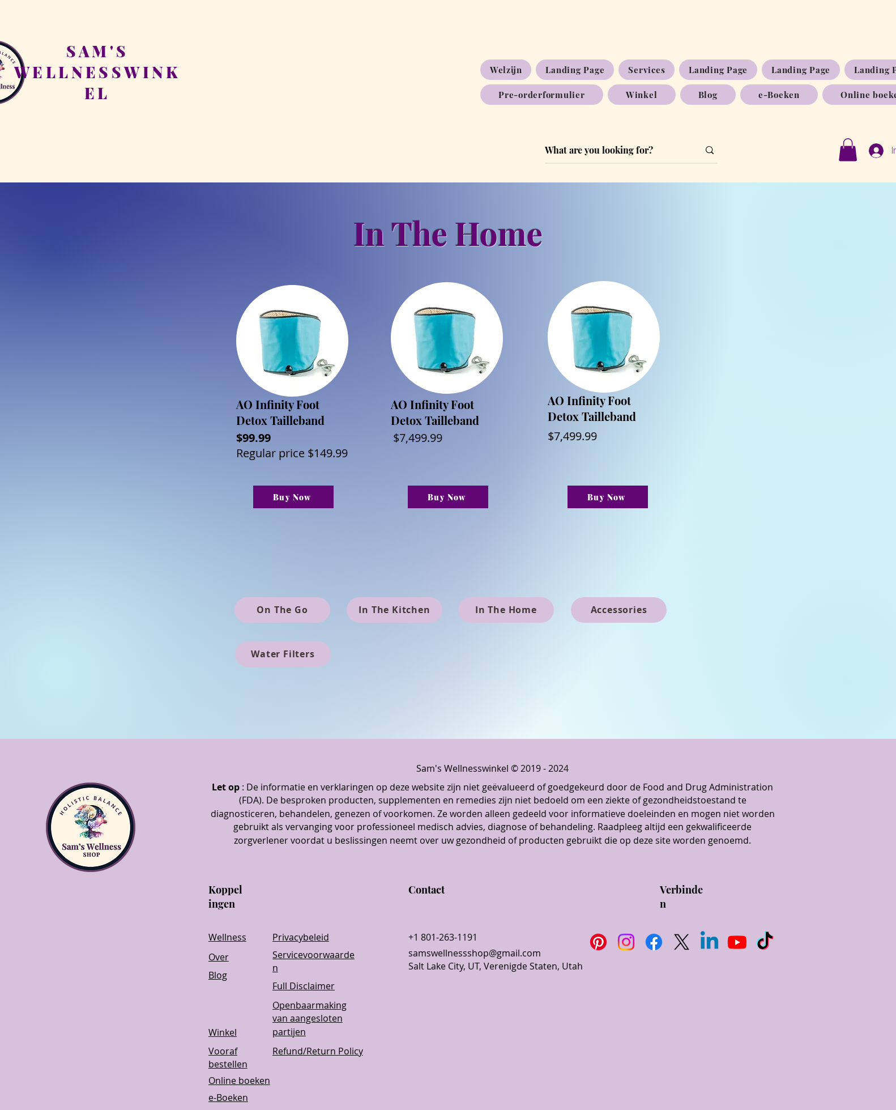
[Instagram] (626, 942)
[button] (847, 149)
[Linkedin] (709, 942)
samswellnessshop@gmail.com (474, 953)
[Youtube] (737, 942)
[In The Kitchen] (394, 610)
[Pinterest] (598, 942)
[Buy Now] (293, 497)
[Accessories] (619, 610)
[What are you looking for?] (613, 150)
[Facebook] (654, 942)
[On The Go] (282, 610)
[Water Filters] (283, 654)
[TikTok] (765, 942)
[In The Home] (506, 610)
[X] (682, 942)
